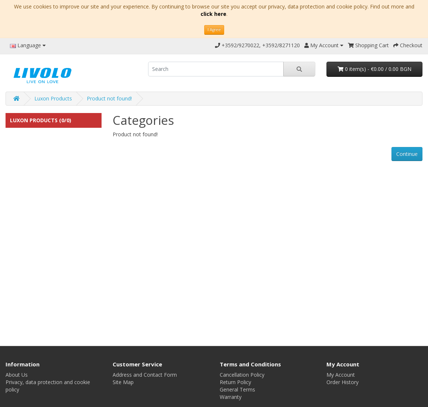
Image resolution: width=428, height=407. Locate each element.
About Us (17, 374)
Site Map (123, 382)
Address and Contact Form (145, 374)
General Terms (237, 389)
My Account (340, 374)
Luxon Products (53, 98)
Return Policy (235, 382)
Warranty (231, 396)
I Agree (214, 29)
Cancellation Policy (242, 374)
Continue (407, 153)
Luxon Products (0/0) (40, 120)
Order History (342, 382)
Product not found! (109, 98)
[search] (216, 69)
